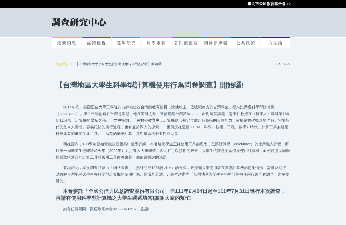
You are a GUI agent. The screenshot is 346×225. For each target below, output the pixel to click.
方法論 (275, 43)
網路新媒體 (216, 43)
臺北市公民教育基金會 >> (269, 4)
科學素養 (156, 43)
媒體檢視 (96, 43)
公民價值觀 (186, 43)
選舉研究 (126, 43)
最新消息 (67, 43)
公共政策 (246, 43)
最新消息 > (65, 64)
